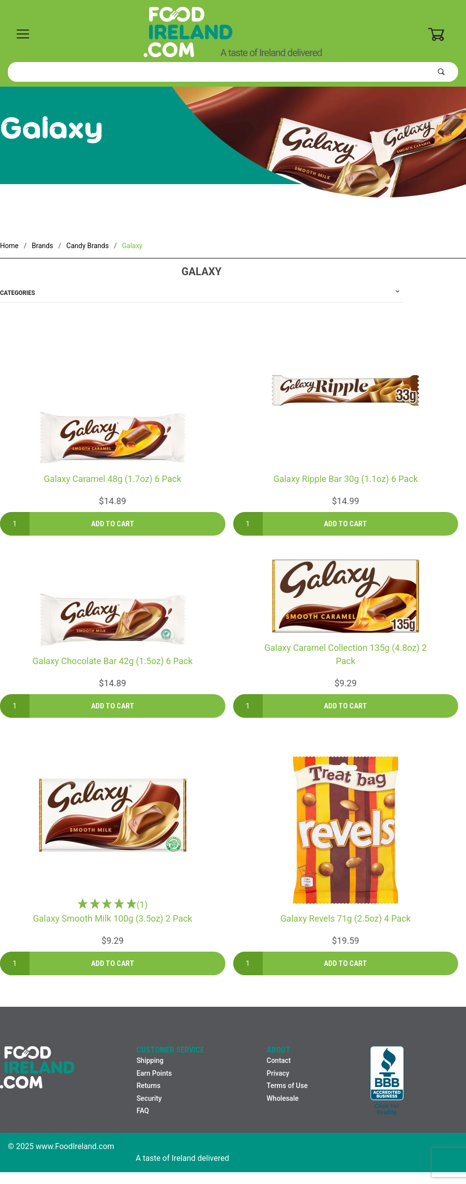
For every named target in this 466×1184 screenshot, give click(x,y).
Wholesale (283, 1098)
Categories (17, 292)
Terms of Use (287, 1085)
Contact (279, 1060)
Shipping (149, 1060)
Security (148, 1098)
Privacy (278, 1073)
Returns (148, 1085)
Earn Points (154, 1073)
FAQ (142, 1111)
